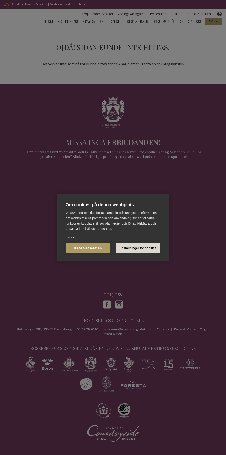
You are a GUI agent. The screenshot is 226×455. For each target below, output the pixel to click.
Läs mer (71, 237)
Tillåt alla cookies (87, 248)
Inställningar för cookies (138, 248)
